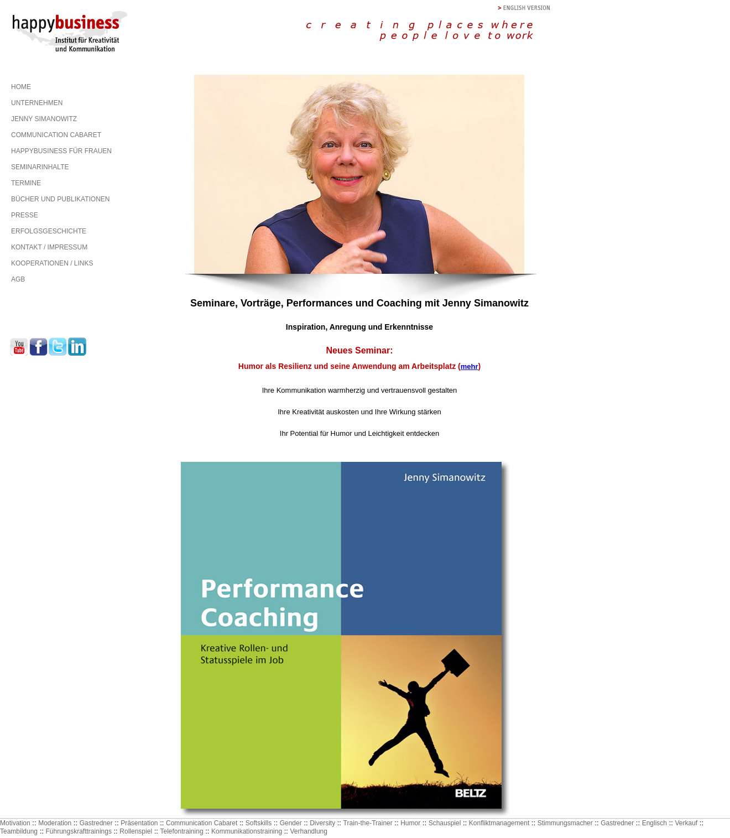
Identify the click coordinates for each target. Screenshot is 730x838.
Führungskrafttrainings (79, 831)
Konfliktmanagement (499, 823)
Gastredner (96, 823)
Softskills (259, 823)
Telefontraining (182, 831)
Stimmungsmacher (565, 823)
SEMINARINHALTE (40, 167)
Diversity (322, 823)
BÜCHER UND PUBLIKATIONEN (60, 199)
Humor (410, 823)
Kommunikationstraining (246, 831)
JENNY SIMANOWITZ (44, 119)
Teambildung (19, 831)
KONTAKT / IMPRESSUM (49, 247)
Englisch (654, 823)
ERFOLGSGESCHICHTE (48, 231)
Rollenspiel (135, 831)
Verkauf (686, 823)
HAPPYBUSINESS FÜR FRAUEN (61, 151)
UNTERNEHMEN (36, 103)
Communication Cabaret (201, 823)
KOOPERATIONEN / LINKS (52, 263)
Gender (291, 823)
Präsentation (139, 823)
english (524, 8)
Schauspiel (445, 823)
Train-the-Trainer (368, 823)
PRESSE (24, 215)
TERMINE (26, 183)
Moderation (54, 823)
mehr (469, 366)
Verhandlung (308, 831)
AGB (18, 279)
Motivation (15, 823)
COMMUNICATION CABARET (56, 135)
